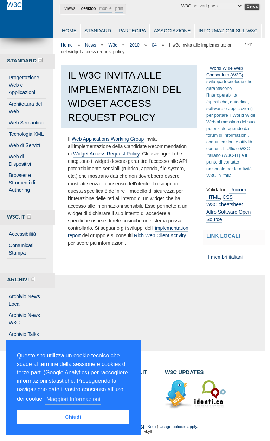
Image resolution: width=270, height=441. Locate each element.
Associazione (172, 30)
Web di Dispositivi (20, 160)
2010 (135, 45)
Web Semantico (26, 122)
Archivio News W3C (24, 318)
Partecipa (132, 30)
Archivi (21, 279)
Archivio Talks (24, 334)
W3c (112, 45)
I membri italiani (225, 257)
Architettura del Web (25, 107)
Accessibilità (22, 234)
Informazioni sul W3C (228, 30)
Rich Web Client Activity (160, 235)
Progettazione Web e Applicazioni (24, 85)
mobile (105, 8)
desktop (88, 8)
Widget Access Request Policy (106, 154)
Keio (152, 426)
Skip (248, 44)
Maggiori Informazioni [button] (73, 399)
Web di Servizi (24, 145)
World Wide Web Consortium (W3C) (224, 72)
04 (154, 45)
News (90, 45)
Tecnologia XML (26, 134)
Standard (97, 30)
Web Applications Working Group (108, 139)
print (119, 8)
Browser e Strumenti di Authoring (22, 182)
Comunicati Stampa (21, 249)
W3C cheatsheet (224, 204)
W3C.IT (19, 217)
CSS (228, 197)
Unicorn (237, 189)
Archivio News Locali (24, 300)
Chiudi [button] (73, 417)
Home (69, 30)
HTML (213, 197)
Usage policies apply (178, 426)
